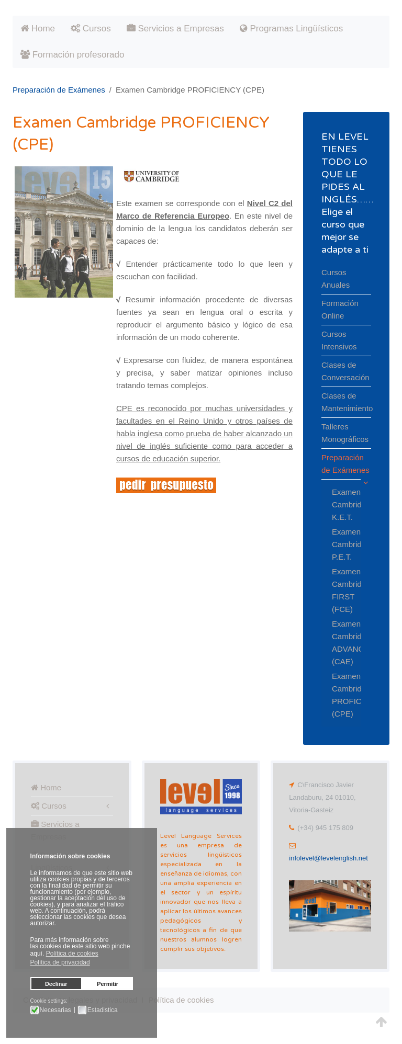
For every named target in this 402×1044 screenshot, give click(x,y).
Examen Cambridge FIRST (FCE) (341, 590)
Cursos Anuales (335, 278)
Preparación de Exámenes (59, 89)
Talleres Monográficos (344, 433)
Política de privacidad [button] (60, 962)
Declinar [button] (56, 984)
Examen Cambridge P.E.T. (341, 544)
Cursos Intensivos (339, 340)
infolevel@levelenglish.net (328, 858)
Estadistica (102, 1010)
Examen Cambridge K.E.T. (341, 504)
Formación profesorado (72, 55)
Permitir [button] (107, 984)
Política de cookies (181, 999)
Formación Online (340, 309)
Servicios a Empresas (175, 28)
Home (37, 28)
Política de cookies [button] (72, 953)
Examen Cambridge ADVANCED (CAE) (341, 642)
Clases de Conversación (345, 371)
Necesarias (55, 1010)
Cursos (91, 28)
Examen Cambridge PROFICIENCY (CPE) (341, 695)
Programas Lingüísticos (291, 28)
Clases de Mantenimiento (346, 402)
